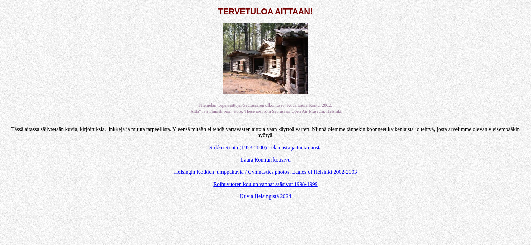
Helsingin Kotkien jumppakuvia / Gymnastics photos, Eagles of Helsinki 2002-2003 (265, 172)
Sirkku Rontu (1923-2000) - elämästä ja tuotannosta (265, 147)
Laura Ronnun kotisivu (265, 160)
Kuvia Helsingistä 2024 (265, 196)
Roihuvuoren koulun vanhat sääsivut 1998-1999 (265, 184)
